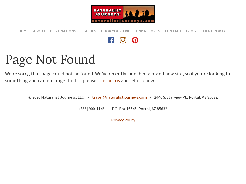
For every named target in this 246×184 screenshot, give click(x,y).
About (39, 30)
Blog (191, 30)
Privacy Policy (123, 119)
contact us (108, 80)
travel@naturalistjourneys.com (119, 97)
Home (23, 30)
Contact (173, 30)
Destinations (63, 30)
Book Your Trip (116, 30)
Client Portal (214, 30)
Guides (89, 30)
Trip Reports (147, 30)
